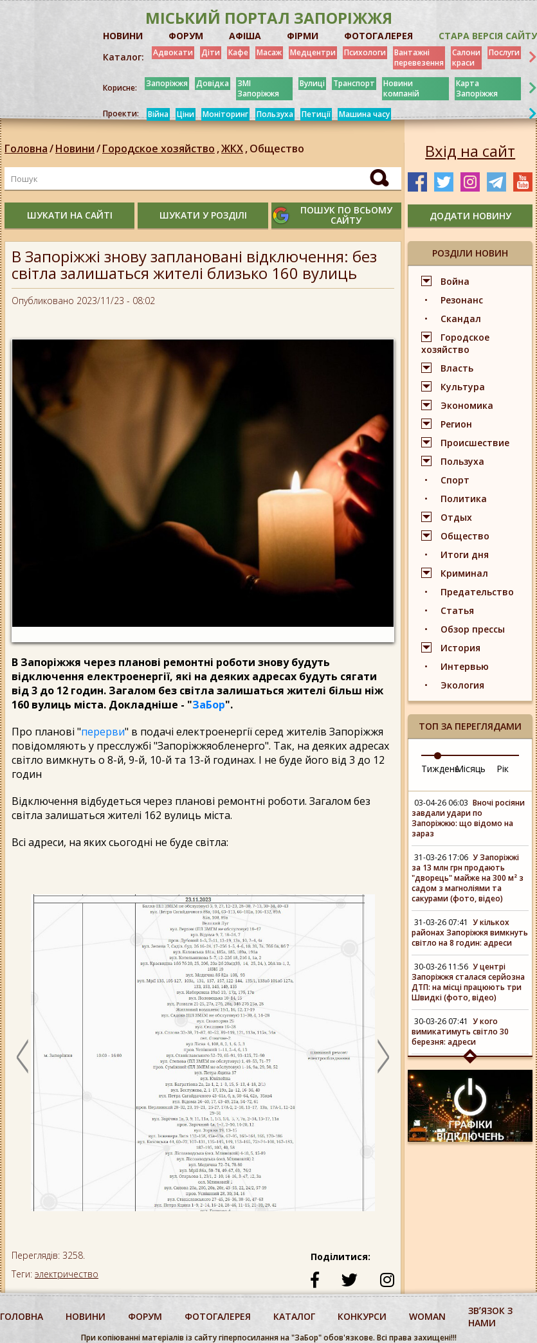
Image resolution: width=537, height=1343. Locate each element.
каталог (294, 1316)
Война (455, 281)
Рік (502, 768)
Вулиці (312, 83)
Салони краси (466, 57)
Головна (26, 148)
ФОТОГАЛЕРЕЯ (378, 36)
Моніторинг (225, 114)
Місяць (470, 768)
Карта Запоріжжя (477, 88)
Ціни (185, 114)
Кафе (238, 52)
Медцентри (313, 52)
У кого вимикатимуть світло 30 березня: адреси (460, 1031)
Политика (464, 498)
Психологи (365, 52)
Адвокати (173, 52)
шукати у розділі (203, 215)
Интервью (465, 666)
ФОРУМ (185, 36)
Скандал (461, 318)
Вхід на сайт (470, 151)
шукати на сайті (70, 215)
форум (145, 1316)
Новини (75, 148)
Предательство (477, 592)
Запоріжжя (167, 83)
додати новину (470, 216)
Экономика (467, 405)
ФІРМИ (302, 36)
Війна (158, 114)
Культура (463, 387)
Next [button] (383, 1056)
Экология (462, 685)
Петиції (316, 114)
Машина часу (364, 114)
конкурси (362, 1316)
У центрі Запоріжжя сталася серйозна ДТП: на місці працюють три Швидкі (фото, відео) (468, 982)
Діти (210, 52)
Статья (457, 610)
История (460, 648)
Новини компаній (401, 88)
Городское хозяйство (161, 148)
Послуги (504, 52)
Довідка (212, 83)
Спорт (455, 480)
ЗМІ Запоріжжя (258, 88)
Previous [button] (22, 1056)
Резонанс (462, 300)
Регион (456, 424)
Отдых (456, 517)
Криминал (464, 573)
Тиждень (440, 768)
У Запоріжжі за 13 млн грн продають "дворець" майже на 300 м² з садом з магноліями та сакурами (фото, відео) (467, 878)
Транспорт (354, 83)
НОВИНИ (123, 36)
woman (427, 1316)
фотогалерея (218, 1316)
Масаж (269, 52)
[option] (202, 1058)
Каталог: (123, 57)
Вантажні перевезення (419, 57)
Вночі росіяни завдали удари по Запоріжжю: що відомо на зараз (468, 818)
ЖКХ (235, 148)
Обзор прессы (473, 629)
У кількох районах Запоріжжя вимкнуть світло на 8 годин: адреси (470, 932)
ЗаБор (208, 705)
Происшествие (475, 443)
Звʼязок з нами (490, 1316)
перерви (103, 732)
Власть (457, 368)
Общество (277, 148)
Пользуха (275, 114)
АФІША (245, 36)
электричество (66, 1274)
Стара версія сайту (488, 36)
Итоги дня (465, 554)
